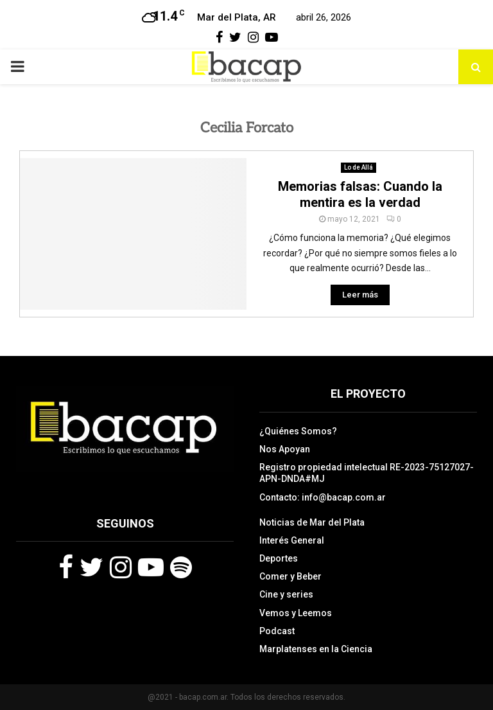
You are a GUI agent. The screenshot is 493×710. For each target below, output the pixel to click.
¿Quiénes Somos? (298, 431)
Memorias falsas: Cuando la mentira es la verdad (360, 194)
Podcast (277, 631)
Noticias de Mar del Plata (312, 522)
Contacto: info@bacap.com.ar (322, 497)
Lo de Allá (358, 167)
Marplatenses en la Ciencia (315, 649)
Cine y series (286, 594)
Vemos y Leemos (295, 613)
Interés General (291, 540)
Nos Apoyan (284, 449)
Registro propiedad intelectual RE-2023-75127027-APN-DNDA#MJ (366, 473)
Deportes (278, 558)
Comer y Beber (290, 576)
